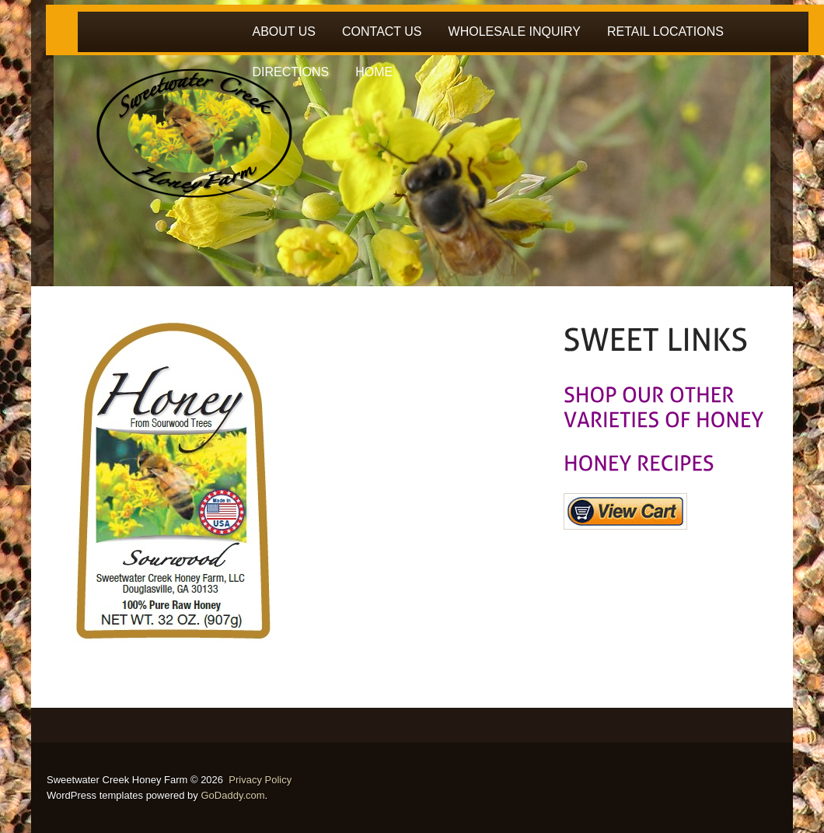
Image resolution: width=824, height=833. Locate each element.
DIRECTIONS (291, 72)
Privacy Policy (260, 780)
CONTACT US (382, 31)
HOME (374, 72)
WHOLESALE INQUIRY (515, 31)
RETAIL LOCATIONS (665, 31)
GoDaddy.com (232, 795)
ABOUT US (284, 31)
